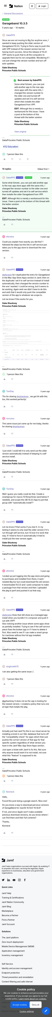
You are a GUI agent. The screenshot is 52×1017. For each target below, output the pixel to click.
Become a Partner (10, 915)
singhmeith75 (12, 666)
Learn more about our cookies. (33, 999)
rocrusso (10, 418)
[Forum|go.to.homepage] (15, 6)
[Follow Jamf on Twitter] (3, 880)
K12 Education (10, 146)
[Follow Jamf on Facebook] (24, 880)
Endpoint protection (11, 973)
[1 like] (12, 154)
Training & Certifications (13, 897)
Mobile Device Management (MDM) (18, 946)
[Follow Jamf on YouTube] (14, 880)
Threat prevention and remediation (17, 977)
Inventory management (12, 955)
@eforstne (7, 275)
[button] (5, 6)
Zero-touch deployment (12, 942)
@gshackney (22, 396)
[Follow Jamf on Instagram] (19, 880)
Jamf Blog (6, 906)
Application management (13, 951)
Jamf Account (8, 924)
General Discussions (13, 13)
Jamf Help (6, 893)
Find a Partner (8, 920)
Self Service (7, 964)
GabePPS (10, 35)
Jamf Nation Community (13, 902)
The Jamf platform (10, 937)
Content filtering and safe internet (17, 981)
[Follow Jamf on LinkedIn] (8, 880)
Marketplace (7, 911)
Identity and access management (17, 968)
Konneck (10, 792)
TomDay (10, 391)
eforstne (10, 236)
